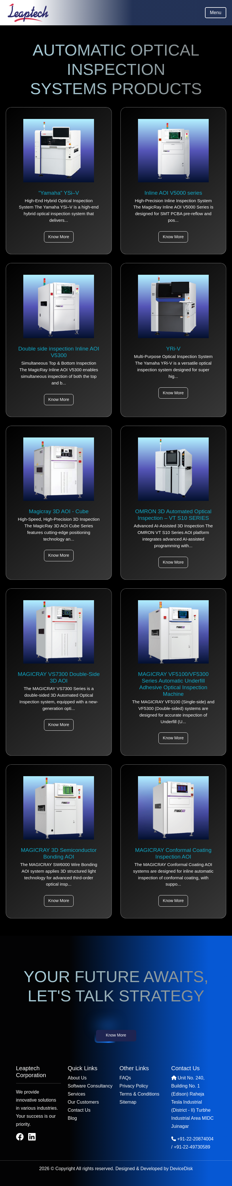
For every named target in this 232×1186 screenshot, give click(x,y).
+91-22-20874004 (195, 1138)
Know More (58, 236)
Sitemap (128, 1102)
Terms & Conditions (140, 1094)
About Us (77, 1077)
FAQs (125, 1077)
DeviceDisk (181, 1168)
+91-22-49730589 (192, 1147)
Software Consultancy (90, 1085)
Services (76, 1094)
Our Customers (83, 1102)
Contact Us (79, 1110)
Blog (72, 1118)
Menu (215, 12)
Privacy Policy (134, 1085)
